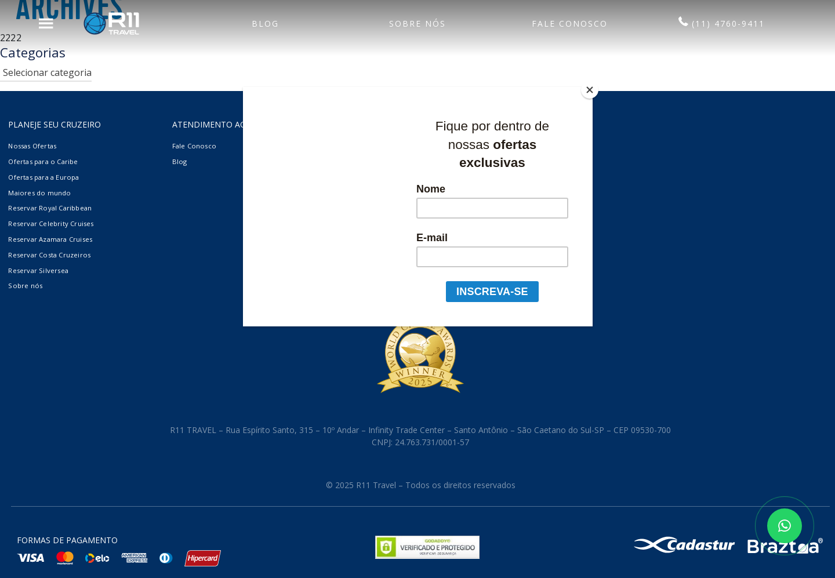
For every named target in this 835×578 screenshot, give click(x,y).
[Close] (589, 90)
